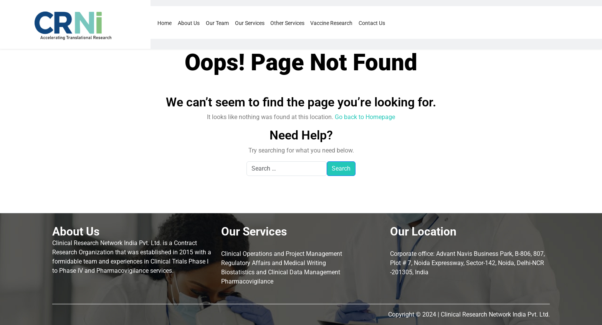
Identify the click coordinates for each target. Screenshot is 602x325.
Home (164, 23)
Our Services (250, 23)
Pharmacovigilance (247, 281)
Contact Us (372, 23)
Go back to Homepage (365, 117)
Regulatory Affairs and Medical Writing (273, 263)
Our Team (217, 23)
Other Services (287, 23)
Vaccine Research (331, 23)
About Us (189, 23)
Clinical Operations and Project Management (281, 253)
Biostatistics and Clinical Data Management (280, 272)
